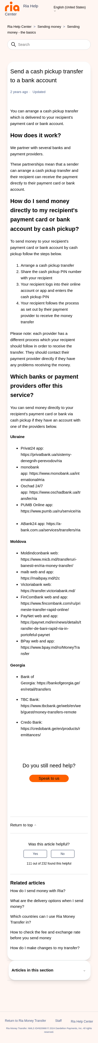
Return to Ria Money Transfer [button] (25, 1021)
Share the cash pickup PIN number (51, 271)
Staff (58, 1021)
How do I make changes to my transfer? (44, 948)
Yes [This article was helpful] (35, 854)
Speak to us (49, 778)
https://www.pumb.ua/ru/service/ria (50, 511)
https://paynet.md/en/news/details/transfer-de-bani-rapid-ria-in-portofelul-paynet (51, 628)
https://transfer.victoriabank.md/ (48, 590)
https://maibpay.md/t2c (40, 578)
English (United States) (70, 9)
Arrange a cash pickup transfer (47, 265)
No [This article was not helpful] (63, 854)
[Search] (49, 44)
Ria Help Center (19, 27)
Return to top (23, 825)
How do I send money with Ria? (37, 890)
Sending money (49, 27)
